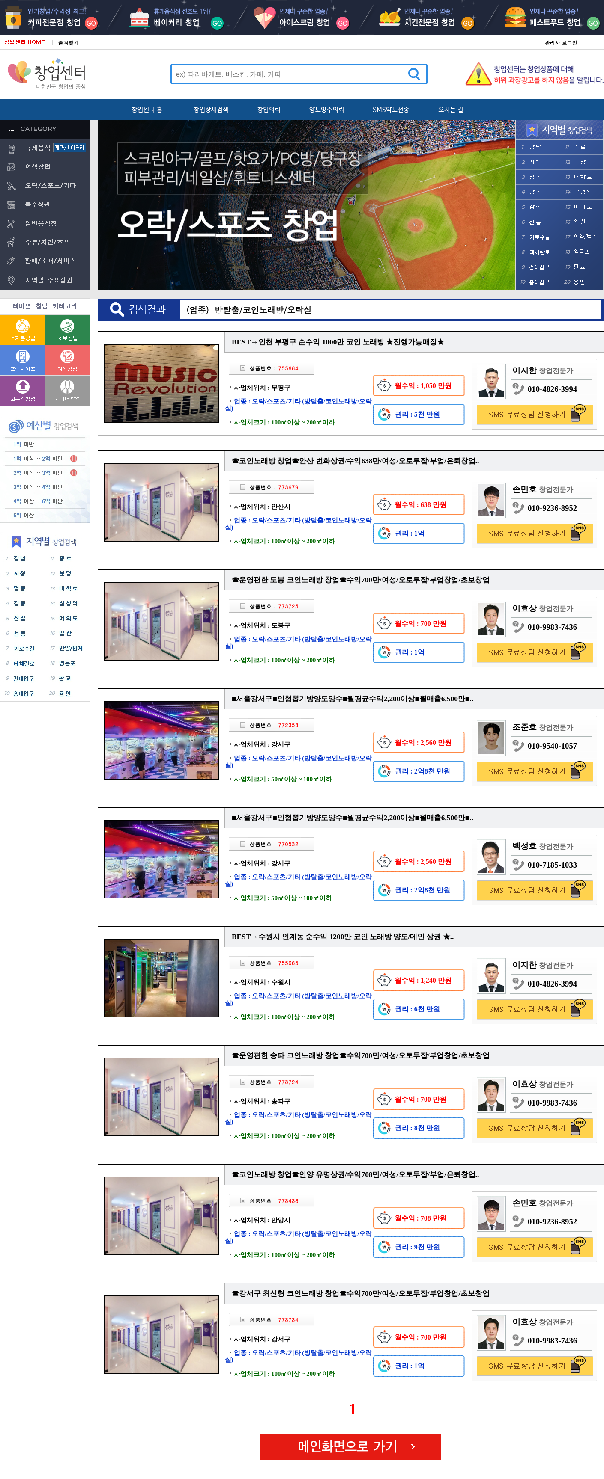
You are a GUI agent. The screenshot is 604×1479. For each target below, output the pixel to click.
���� (537, 147)
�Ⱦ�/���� (581, 237)
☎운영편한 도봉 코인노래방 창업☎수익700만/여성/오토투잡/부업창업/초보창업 (361, 580)
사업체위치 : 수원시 (262, 982)
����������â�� (22, 360)
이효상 (542, 608)
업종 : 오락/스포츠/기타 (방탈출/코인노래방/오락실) (298, 405)
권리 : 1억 (410, 533)
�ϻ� (581, 222)
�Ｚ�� (581, 192)
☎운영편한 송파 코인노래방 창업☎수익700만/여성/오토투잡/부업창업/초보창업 (361, 1056)
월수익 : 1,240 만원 (423, 980)
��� (537, 207)
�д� (581, 162)
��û (537, 162)
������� (537, 252)
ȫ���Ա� (537, 282)
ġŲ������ (422, 17)
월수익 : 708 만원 (420, 1218)
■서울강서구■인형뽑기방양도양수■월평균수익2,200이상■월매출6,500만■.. (352, 699)
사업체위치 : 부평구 (262, 387)
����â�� (67, 360)
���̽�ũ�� (302, 17)
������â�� (22, 390)
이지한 (542, 370)
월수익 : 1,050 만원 (423, 385)
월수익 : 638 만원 (420, 504)
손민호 (542, 489)
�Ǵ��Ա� (537, 267)
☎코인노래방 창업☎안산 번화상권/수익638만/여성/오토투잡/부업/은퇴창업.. (355, 461)
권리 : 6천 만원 (417, 1009)
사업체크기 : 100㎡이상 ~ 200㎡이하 (280, 422)
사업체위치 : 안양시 (262, 1220)
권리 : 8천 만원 (417, 1128)
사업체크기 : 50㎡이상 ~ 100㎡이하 (278, 779)
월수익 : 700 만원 (420, 623)
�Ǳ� (581, 267)
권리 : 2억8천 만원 (422, 771)
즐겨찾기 (68, 42)
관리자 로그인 (560, 42)
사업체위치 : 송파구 (262, 1101)
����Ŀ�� (181, 17)
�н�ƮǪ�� (543, 17)
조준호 (542, 727)
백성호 (542, 846)
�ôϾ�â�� (67, 390)
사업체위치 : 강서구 (262, 744)
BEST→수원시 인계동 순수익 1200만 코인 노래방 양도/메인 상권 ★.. (343, 937)
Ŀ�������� (60, 17)
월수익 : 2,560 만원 (423, 742)
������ (581, 252)
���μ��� (537, 237)
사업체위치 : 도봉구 (262, 625)
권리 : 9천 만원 (417, 1247)
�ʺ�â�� (67, 329)
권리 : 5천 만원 (417, 414)
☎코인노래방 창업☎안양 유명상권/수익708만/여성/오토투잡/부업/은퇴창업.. (355, 1175)
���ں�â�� (22, 329)
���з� (581, 177)
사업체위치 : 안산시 (262, 506)
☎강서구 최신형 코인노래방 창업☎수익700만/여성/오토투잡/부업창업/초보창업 (361, 1293)
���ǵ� (581, 207)
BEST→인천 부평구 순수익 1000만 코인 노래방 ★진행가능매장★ (338, 342)
